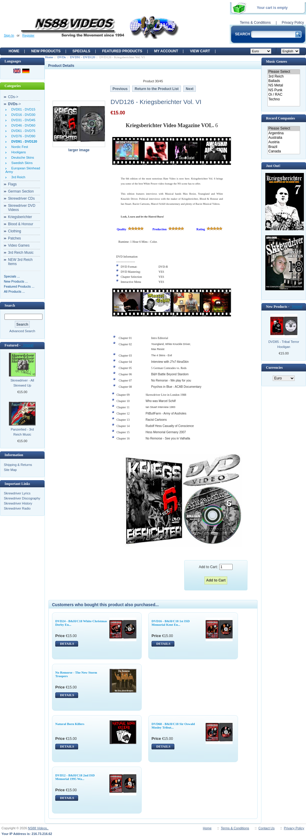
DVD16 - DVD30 (22, 114)
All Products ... (14, 291)
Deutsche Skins (22, 157)
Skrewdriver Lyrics (17, 493)
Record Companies (280, 118)
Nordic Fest (19, 147)
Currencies (274, 367)
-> (14, 104)
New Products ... (16, 281)
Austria (283, 142)
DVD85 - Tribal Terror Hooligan (283, 344)
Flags (12, 184)
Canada (283, 151)
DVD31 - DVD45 (22, 120)
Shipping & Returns (18, 465)
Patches (14, 238)
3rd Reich (17, 177)
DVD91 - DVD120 (82, 57)
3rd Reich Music (21, 252)
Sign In (9, 35)
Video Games (19, 245)
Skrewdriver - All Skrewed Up (22, 383)
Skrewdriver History (18, 503)
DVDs (61, 57)
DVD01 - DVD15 (22, 109)
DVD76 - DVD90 (22, 136)
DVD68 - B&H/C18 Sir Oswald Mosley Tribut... (173, 725)
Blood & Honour (20, 224)
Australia (283, 137)
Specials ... (12, 276)
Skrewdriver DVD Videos (21, 208)
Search (9, 305)
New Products (46, 51)
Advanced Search (22, 331)
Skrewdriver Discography (22, 498)
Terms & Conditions (255, 23)
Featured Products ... (19, 286)
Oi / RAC (283, 94)
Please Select (283, 72)
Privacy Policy (293, 23)
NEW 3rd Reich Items (20, 262)
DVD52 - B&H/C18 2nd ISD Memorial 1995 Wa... (75, 777)
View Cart (200, 51)
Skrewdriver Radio (17, 508)
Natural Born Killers (69, 724)
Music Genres (276, 61)
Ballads (283, 81)
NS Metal (283, 85)
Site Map (10, 470)
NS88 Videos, (38, 828)
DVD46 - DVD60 (22, 125)
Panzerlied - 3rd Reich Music (22, 432)
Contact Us (266, 828)
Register (28, 35)
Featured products (122, 51)
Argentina (283, 133)
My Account (166, 51)
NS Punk (283, 90)
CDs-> (13, 97)
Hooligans (18, 152)
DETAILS (67, 643)
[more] (27, 345)
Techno (283, 99)
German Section (21, 191)
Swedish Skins (21, 163)
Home (14, 51)
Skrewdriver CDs (21, 198)
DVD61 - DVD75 (22, 131)
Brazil (283, 147)
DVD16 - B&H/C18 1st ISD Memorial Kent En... (171, 622)
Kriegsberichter (20, 217)
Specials (81, 51)
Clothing (14, 231)
